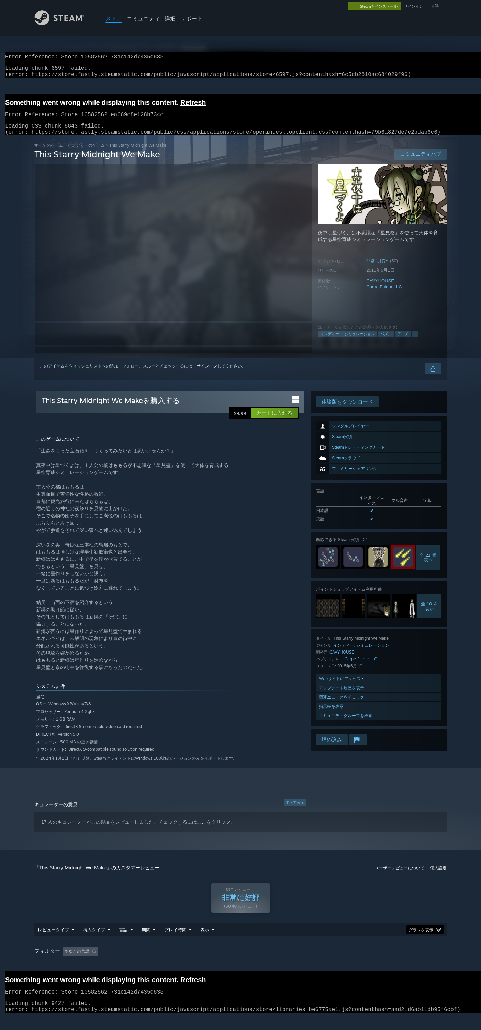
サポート (191, 18)
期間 (146, 938)
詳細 (170, 18)
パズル (386, 342)
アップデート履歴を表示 (341, 696)
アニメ (403, 342)
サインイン (413, 6)
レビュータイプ (53, 938)
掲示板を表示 (331, 714)
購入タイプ (94, 938)
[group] (240, 960)
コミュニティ (143, 18)
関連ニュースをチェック (341, 705)
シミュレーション (360, 342)
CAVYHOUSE (380, 289)
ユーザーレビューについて (399, 876)
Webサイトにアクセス (342, 686)
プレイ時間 (175, 938)
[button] (274, 421)
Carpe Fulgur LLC (384, 295)
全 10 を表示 (429, 614)
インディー (329, 342)
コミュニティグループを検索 (345, 723)
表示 (204, 938)
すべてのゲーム (48, 153)
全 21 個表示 (428, 565)
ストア (113, 18)
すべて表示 (295, 811)
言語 (435, 6)
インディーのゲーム (86, 153)
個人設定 (438, 876)
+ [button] (415, 342)
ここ (201, 830)
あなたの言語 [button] (77, 959)
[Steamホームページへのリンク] (64, 23)
